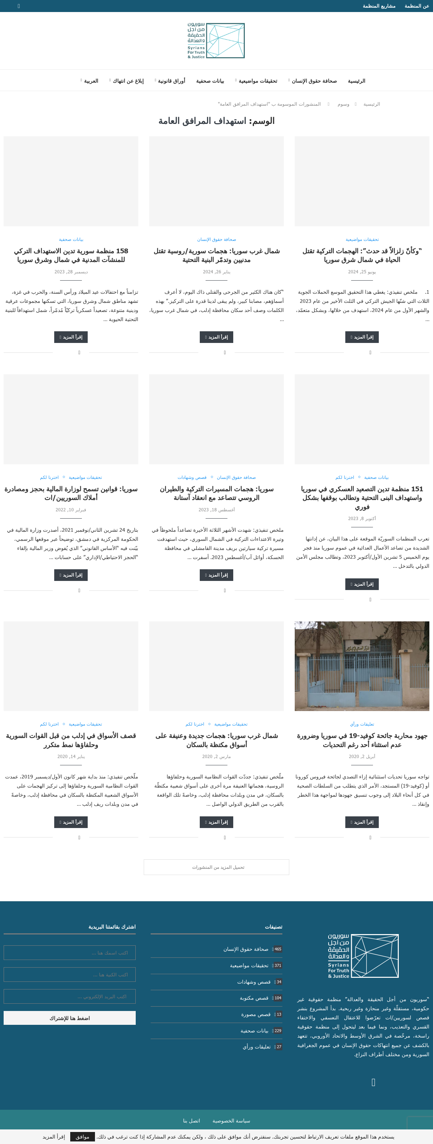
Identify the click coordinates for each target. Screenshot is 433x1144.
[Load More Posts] (216, 867)
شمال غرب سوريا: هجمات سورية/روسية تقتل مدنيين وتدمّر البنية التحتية (217, 254)
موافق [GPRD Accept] (83, 1136)
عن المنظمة (417, 6)
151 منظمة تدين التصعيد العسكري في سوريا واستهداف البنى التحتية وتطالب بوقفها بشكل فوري (362, 497)
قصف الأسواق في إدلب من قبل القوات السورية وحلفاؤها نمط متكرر (71, 739)
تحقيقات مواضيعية (258, 80)
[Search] (65, 80)
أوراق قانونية (171, 80)
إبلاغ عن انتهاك (128, 80)
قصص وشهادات (260, 981)
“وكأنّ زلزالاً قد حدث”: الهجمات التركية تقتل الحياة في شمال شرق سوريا (362, 254)
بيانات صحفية (210, 80)
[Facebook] (19, 6)
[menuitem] (89, 80)
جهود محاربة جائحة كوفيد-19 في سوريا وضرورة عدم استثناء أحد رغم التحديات (362, 739)
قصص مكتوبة (261, 997)
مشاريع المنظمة (379, 6)
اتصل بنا (191, 1120)
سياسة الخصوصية (231, 1120)
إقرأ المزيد (362, 337)
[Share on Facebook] (370, 352)
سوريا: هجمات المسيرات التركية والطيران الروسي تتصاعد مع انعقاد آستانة (217, 492)
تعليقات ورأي (263, 1046)
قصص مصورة (262, 1014)
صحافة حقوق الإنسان (314, 80)
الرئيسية (356, 80)
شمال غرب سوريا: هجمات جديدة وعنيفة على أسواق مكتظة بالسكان (216, 739)
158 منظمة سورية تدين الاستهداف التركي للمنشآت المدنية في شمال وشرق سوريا (71, 254)
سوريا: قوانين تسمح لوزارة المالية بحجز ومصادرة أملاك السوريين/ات (71, 492)
